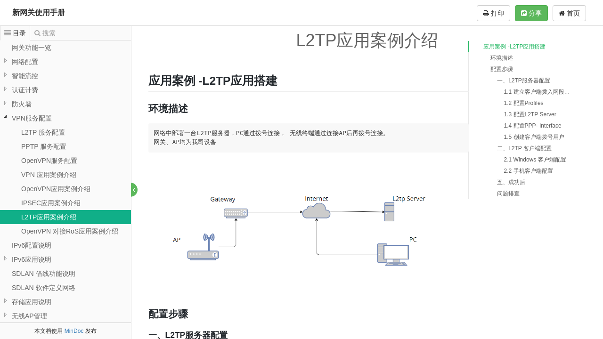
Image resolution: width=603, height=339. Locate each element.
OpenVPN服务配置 (49, 160)
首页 (569, 13)
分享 (531, 13)
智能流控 (25, 76)
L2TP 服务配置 (43, 132)
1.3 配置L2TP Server (530, 114)
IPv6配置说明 (31, 245)
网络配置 (25, 61)
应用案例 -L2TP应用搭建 (514, 46)
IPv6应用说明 (31, 259)
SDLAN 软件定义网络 (43, 287)
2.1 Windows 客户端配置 (535, 159)
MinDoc (74, 331)
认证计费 (25, 90)
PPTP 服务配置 (43, 146)
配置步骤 (501, 69)
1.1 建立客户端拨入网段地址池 (539, 92)
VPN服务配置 (32, 118)
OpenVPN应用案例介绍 (55, 189)
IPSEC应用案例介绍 (51, 203)
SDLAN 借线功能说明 (43, 273)
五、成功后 (511, 182)
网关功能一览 (31, 47)
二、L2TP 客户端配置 (524, 148)
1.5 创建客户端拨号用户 (534, 137)
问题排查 (508, 193)
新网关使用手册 (38, 12)
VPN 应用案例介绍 (48, 174)
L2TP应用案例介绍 (48, 217)
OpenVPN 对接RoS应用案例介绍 (69, 231)
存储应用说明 (31, 302)
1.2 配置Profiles (524, 103)
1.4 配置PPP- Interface (533, 125)
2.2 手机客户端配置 (528, 171)
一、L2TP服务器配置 (523, 80)
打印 (493, 13)
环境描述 (501, 58)
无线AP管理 (29, 316)
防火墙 (22, 104)
